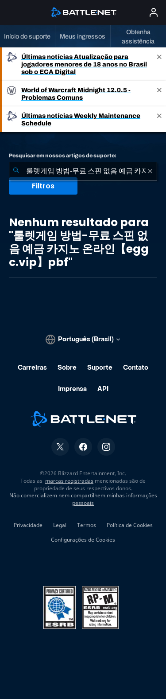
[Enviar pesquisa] (16, 171)
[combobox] (83, 171)
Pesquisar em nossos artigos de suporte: (62, 155)
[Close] (159, 64)
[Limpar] (150, 171)
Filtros (43, 186)
